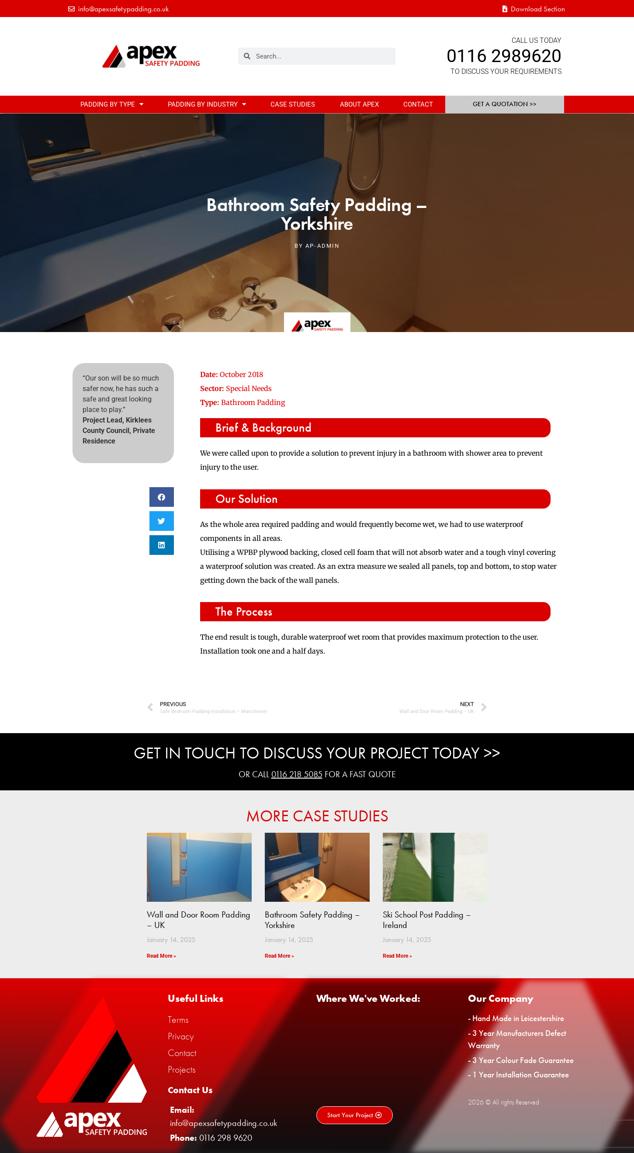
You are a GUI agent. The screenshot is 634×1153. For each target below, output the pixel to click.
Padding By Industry (207, 104)
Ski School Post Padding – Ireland (427, 920)
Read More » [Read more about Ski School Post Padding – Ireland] (397, 956)
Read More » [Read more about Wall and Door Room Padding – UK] (161, 956)
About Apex (359, 104)
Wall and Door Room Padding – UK (198, 920)
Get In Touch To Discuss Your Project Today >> (317, 753)
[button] (161, 497)
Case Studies (292, 104)
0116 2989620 (504, 55)
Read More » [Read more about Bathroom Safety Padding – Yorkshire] (279, 956)
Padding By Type (111, 104)
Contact (418, 104)
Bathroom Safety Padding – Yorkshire (312, 920)
